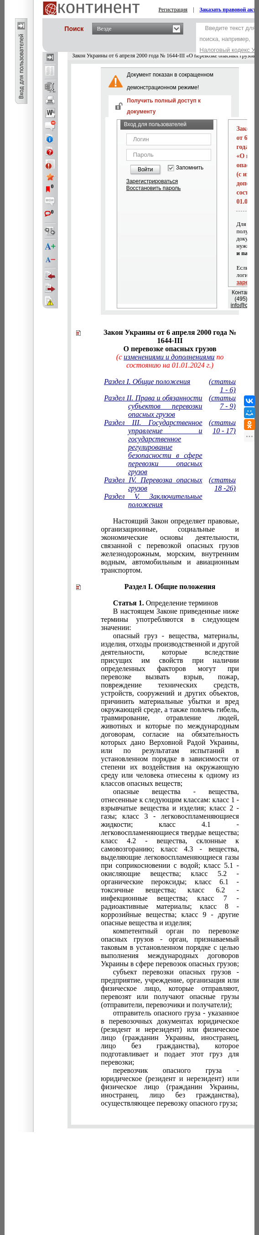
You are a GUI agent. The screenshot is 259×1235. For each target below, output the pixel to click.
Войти (145, 169)
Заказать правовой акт (228, 9)
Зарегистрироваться (152, 181)
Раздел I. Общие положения (147, 381)
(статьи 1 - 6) (222, 386)
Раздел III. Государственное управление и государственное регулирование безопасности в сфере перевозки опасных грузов (153, 447)
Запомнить (189, 168)
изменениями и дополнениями (169, 357)
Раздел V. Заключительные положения (153, 500)
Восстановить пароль (153, 188)
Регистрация (173, 9)
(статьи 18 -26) (222, 484)
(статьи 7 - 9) (222, 402)
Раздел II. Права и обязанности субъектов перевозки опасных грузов (153, 406)
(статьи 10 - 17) (222, 427)
